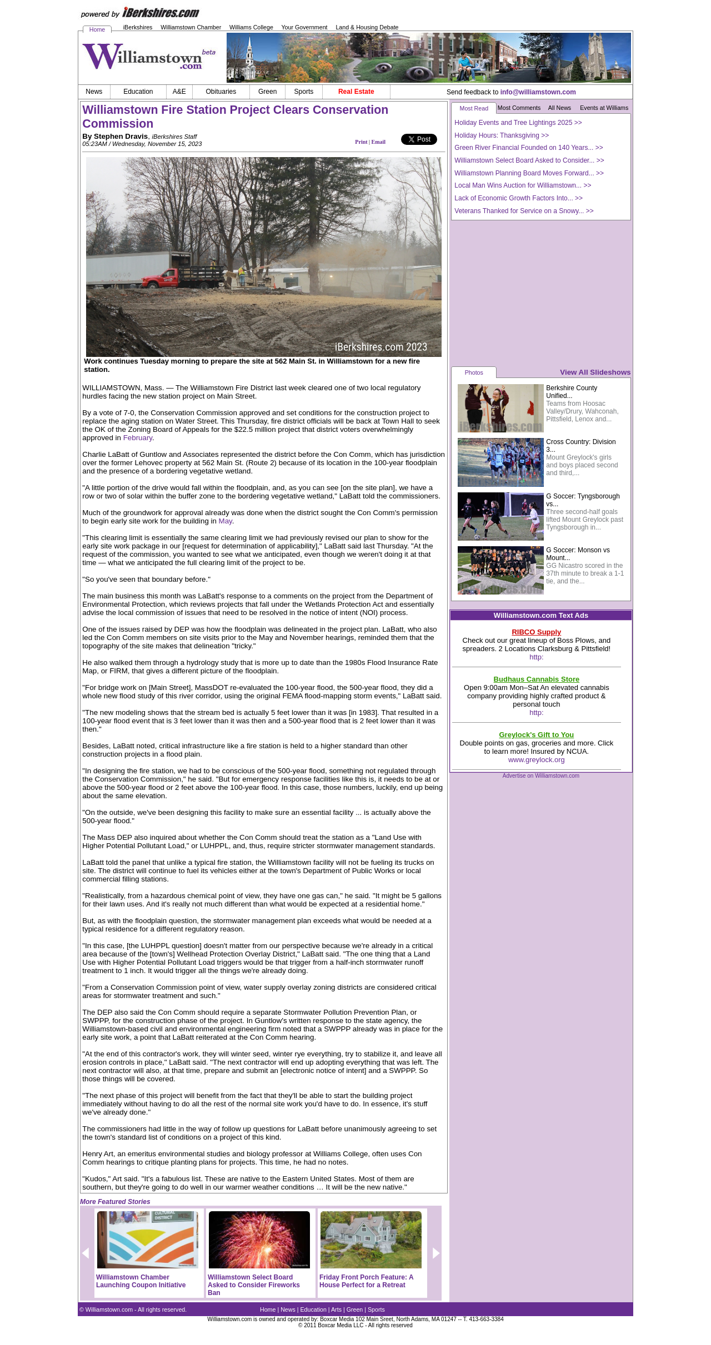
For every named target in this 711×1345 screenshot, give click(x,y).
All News (559, 107)
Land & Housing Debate (367, 27)
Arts (336, 1309)
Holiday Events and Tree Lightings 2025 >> (518, 123)
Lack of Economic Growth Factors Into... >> (518, 198)
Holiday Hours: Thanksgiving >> (501, 135)
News (288, 1309)
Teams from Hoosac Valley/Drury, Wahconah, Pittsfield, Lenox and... (582, 411)
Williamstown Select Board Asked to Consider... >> (529, 160)
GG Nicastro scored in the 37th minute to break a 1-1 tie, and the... (585, 573)
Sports (376, 1309)
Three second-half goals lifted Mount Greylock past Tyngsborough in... (584, 519)
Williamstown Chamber (191, 27)
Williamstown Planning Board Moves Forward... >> (529, 173)
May (225, 521)
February (137, 438)
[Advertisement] (541, 292)
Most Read (474, 108)
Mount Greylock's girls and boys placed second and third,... (582, 465)
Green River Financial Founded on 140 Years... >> (528, 148)
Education (314, 1309)
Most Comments (519, 107)
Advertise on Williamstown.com (541, 776)
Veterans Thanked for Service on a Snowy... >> (523, 211)
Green (355, 1309)
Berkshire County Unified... (571, 392)
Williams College (251, 27)
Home (97, 29)
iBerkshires (138, 27)
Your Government (304, 27)
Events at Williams (604, 107)
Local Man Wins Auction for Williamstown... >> (522, 185)
